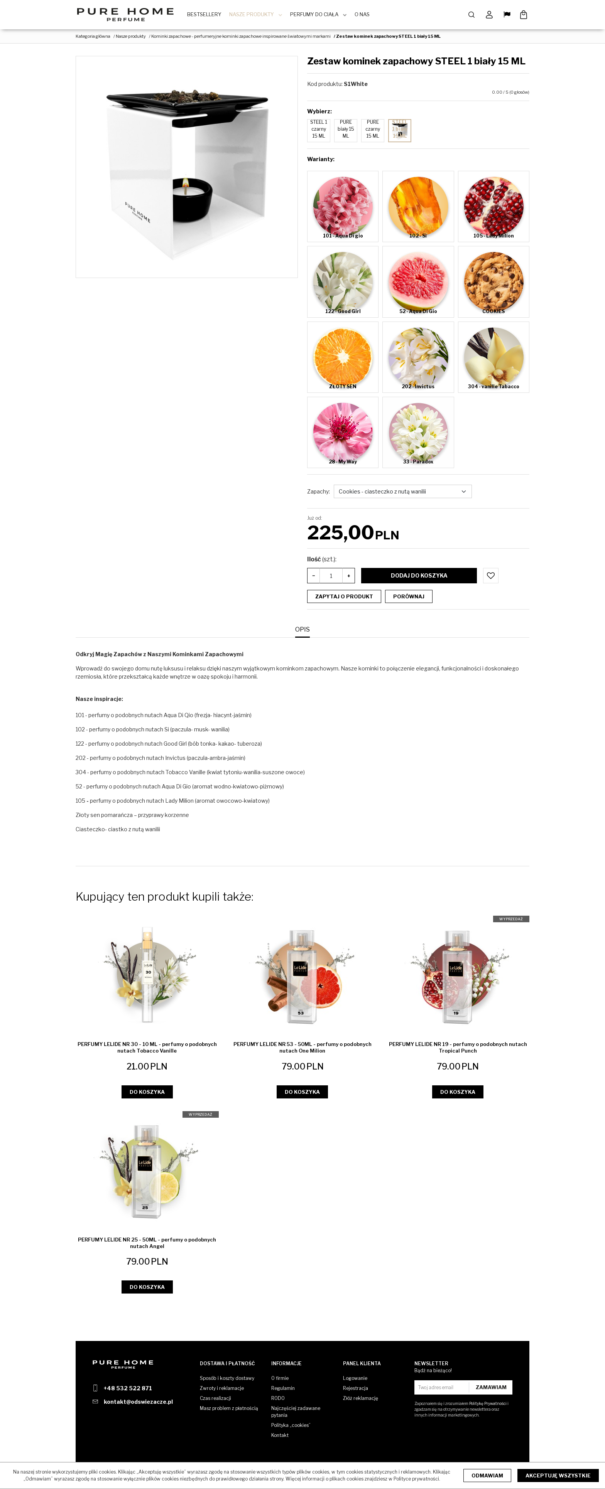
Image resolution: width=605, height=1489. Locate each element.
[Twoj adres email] (442, 1387)
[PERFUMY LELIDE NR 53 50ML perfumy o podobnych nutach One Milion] (302, 1049)
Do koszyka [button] (147, 1093)
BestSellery (207, 15)
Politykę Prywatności (488, 1403)
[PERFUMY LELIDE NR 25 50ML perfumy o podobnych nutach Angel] (147, 1244)
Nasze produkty (254, 15)
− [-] (313, 577)
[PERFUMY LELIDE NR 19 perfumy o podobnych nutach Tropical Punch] (457, 1049)
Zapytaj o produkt (344, 598)
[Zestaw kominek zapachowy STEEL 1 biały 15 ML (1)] (186, 169)
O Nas (364, 15)
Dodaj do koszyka (419, 577)
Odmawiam (487, 1475)
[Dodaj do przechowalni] (491, 577)
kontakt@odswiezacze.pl (138, 1401)
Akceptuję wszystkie (558, 1475)
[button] (302, 631)
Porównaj (408, 598)
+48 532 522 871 (128, 1388)
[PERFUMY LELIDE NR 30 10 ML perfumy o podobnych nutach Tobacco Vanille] (147, 1049)
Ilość (321, 561)
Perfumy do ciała (317, 15)
